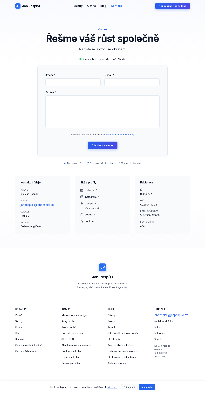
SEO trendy (114, 339)
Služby (78, 5)
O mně (91, 5)
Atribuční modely (117, 363)
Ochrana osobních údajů (28, 345)
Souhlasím (147, 387)
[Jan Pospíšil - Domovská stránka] (27, 6)
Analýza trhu (68, 321)
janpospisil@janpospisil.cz (37, 206)
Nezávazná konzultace (172, 5)
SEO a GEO (68, 339)
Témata (112, 327)
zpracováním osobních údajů (120, 134)
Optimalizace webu (72, 333)
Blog (103, 5)
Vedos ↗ (87, 216)
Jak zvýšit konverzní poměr (123, 333)
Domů (18, 315)
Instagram (159, 333)
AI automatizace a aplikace (76, 345)
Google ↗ (88, 205)
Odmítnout (129, 387)
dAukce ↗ (88, 223)
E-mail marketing (71, 357)
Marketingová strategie (74, 315)
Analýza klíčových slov (120, 345)
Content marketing (72, 351)
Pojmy (111, 321)
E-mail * (109, 74)
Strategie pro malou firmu (122, 357)
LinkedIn (158, 327)
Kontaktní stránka (163, 321)
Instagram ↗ (89, 198)
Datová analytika (71, 363)
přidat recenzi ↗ (93, 210)
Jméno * (50, 74)
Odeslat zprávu (102, 145)
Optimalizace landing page (122, 351)
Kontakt (116, 5)
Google (158, 339)
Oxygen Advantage (26, 351)
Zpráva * (50, 92)
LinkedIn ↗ (88, 192)
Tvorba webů (69, 327)
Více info (112, 387)
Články (111, 315)
